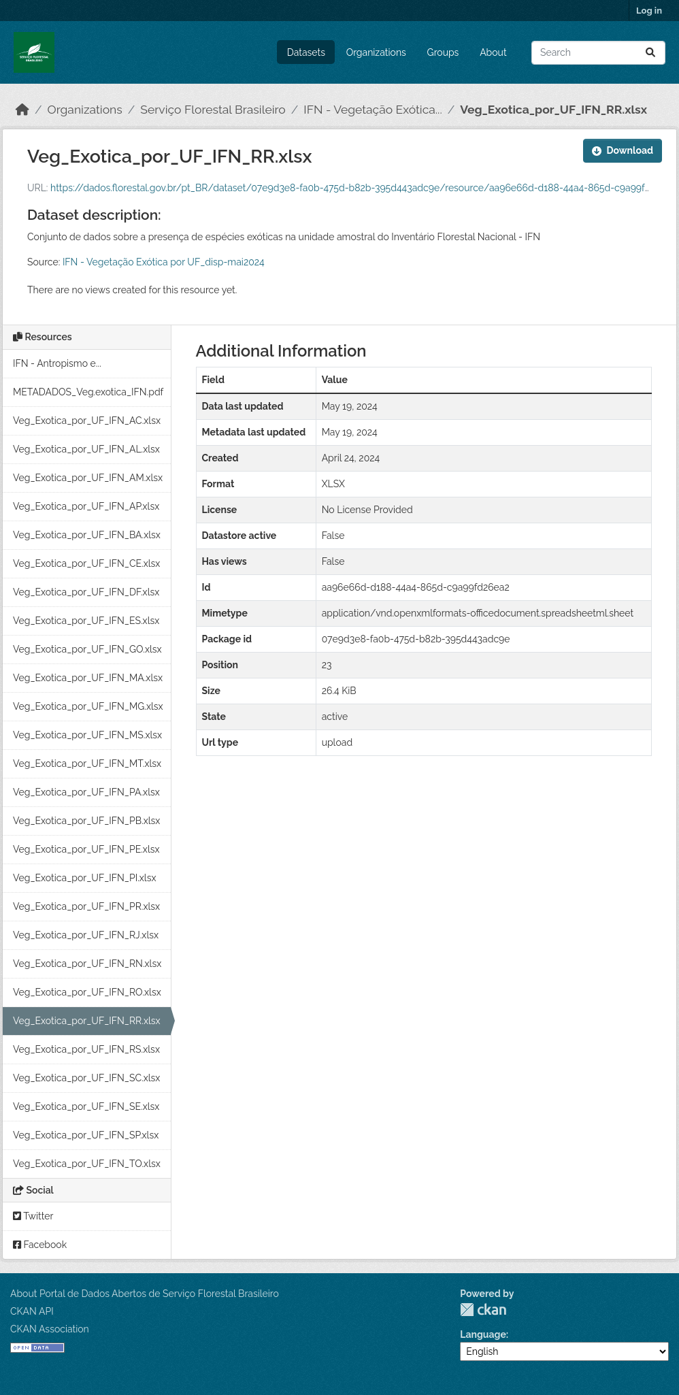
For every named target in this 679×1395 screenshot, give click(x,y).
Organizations (376, 52)
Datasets (306, 52)
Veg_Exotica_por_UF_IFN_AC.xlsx (87, 420)
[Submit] (650, 53)
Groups (443, 52)
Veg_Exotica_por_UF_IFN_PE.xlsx (86, 849)
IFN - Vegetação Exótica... (372, 109)
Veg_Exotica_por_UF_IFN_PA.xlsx (86, 792)
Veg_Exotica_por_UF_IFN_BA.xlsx (87, 534)
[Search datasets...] (598, 53)
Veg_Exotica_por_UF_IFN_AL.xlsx (86, 449)
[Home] (22, 109)
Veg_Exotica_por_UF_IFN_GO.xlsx (87, 649)
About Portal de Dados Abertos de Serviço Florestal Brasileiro (144, 1293)
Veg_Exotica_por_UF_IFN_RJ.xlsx (86, 935)
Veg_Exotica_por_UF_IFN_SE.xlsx (86, 1106)
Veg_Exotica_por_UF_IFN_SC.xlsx (86, 1077)
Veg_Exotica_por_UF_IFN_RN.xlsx (87, 963)
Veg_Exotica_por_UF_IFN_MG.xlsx (88, 706)
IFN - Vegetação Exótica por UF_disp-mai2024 (164, 262)
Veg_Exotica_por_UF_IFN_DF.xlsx (86, 592)
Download (622, 150)
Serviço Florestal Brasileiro (212, 109)
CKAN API (32, 1311)
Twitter (33, 1216)
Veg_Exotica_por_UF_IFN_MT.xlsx (87, 763)
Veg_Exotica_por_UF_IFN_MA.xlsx (88, 677)
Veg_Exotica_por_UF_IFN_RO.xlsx (87, 992)
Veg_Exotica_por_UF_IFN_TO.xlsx (87, 1163)
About (493, 52)
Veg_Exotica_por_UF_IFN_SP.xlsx (86, 1135)
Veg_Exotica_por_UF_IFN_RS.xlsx (86, 1049)
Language (483, 1334)
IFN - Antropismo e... (57, 363)
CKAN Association (49, 1329)
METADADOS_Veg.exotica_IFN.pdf (88, 392)
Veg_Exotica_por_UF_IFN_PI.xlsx (84, 877)
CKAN (483, 1309)
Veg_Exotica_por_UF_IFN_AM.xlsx (88, 477)
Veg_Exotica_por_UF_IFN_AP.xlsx (86, 506)
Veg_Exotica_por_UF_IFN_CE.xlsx (86, 563)
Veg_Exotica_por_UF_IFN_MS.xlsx (87, 734)
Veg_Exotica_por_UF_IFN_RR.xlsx (553, 109)
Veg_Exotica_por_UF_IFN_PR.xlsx (86, 906)
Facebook (40, 1244)
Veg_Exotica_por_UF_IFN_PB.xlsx (86, 820)
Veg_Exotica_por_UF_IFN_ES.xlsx (86, 620)
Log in (649, 10)
